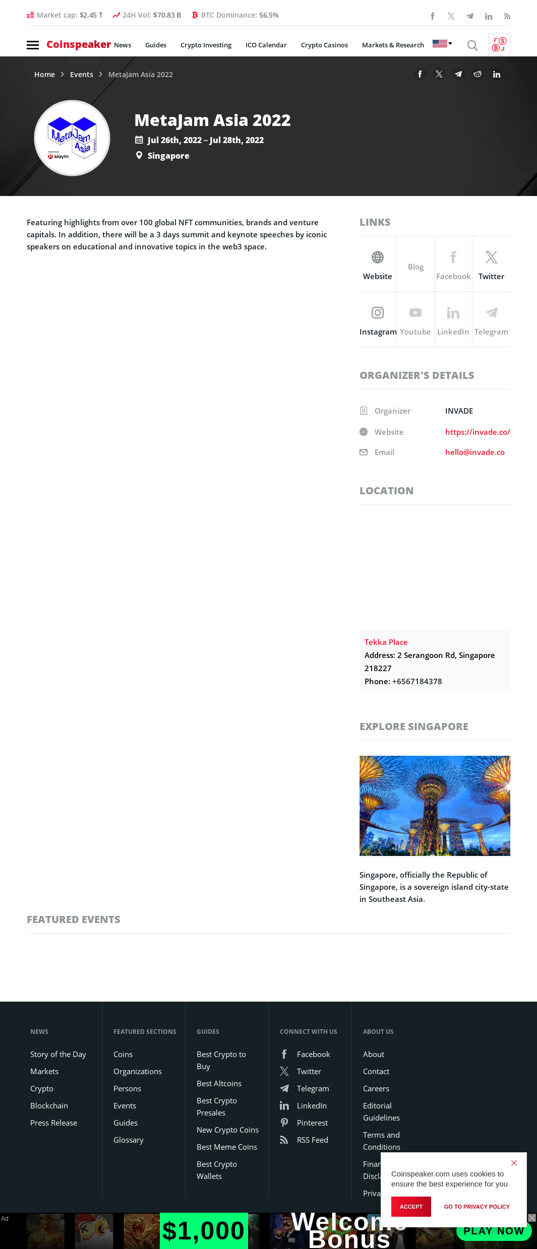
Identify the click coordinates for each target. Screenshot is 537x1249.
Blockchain (49, 1105)
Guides (155, 44)
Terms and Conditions (381, 1141)
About (373, 1054)
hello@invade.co (475, 452)
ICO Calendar (266, 44)
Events (81, 74)
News (122, 44)
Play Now (494, 1230)
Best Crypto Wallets (217, 1170)
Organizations (137, 1071)
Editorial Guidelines (381, 1111)
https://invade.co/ (477, 432)
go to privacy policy (477, 1207)
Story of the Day (58, 1054)
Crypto (41, 1088)
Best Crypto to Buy (221, 1060)
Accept (411, 1207)
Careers (376, 1088)
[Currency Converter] (499, 44)
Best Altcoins (219, 1083)
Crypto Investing (206, 44)
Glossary (128, 1140)
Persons (127, 1088)
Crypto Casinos (324, 44)
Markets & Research (393, 44)
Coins (123, 1054)
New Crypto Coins (228, 1130)
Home (44, 74)
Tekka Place (386, 642)
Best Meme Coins (227, 1147)
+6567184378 (417, 681)
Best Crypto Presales (217, 1106)
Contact (376, 1071)
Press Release (53, 1122)
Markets (44, 1071)
